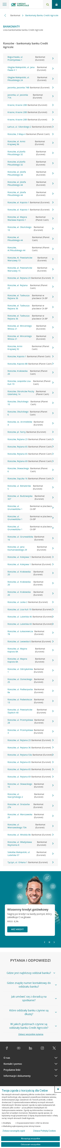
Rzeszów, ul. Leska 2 (31, 602)
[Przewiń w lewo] (5, 15)
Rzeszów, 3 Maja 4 (31, 134)
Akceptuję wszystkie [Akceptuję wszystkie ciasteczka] (30, 1138)
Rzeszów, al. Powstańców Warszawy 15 (31, 269)
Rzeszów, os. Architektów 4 (31, 423)
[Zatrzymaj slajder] (49, 942)
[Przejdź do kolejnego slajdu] (54, 942)
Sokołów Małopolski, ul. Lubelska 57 (31, 853)
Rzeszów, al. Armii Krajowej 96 (31, 143)
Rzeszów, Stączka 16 (31, 478)
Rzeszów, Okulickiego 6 (31, 413)
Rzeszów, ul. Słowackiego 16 (31, 785)
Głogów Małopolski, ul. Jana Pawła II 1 (31, 69)
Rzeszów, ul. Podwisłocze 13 (31, 701)
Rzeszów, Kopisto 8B (31, 363)
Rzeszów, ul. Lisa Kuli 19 (31, 609)
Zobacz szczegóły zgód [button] (14, 1131)
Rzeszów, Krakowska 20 (31, 372)
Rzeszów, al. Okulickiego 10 (31, 228)
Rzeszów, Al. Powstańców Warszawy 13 (31, 259)
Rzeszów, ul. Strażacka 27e (31, 806)
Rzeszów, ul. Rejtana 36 (31, 747)
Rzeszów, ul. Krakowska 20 (31, 573)
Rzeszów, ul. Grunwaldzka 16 (31, 538)
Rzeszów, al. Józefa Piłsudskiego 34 (31, 173)
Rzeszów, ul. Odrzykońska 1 (31, 670)
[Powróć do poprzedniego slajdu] (44, 942)
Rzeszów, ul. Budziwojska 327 (31, 497)
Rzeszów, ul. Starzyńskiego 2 (31, 795)
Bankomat (15, 15)
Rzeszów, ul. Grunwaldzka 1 (31, 507)
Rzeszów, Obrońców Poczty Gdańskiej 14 (31, 393)
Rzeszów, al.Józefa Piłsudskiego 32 (31, 153)
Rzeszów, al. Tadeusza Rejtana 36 (31, 297)
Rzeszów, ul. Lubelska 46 (31, 616)
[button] (58, 1089)
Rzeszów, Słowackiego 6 (31, 470)
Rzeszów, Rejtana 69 (31, 461)
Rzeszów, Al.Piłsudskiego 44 (31, 249)
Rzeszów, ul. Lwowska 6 (31, 641)
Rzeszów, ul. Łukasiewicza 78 (31, 633)
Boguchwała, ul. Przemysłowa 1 (31, 58)
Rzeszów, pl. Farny (31, 432)
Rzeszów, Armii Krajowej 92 (31, 348)
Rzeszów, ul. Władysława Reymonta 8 (31, 843)
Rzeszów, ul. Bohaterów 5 (31, 487)
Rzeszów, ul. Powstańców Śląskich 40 (31, 711)
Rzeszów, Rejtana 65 (31, 446)
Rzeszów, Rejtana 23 (31, 439)
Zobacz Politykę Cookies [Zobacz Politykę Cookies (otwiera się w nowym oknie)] (44, 1131)
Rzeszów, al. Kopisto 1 (31, 202)
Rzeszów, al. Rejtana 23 (31, 278)
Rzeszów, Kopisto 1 (31, 356)
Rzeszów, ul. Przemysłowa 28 (31, 721)
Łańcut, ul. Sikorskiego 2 (31, 126)
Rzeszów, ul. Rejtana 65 (31, 762)
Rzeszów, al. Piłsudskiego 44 (31, 239)
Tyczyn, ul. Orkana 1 (31, 862)
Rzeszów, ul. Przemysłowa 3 (31, 731)
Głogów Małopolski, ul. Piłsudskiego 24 (31, 79)
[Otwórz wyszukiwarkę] (47, 4)
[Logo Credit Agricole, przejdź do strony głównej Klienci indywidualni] (20, 5)
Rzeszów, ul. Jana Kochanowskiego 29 (31, 548)
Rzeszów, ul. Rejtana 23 (31, 740)
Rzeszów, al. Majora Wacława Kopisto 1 (31, 218)
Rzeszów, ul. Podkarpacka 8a (31, 691)
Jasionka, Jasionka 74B (31, 87)
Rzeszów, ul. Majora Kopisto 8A (31, 650)
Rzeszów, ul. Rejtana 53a (31, 754)
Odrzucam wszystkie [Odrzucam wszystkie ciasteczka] (30, 1144)
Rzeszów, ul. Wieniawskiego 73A (31, 826)
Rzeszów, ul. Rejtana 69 (31, 776)
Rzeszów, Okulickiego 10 (31, 403)
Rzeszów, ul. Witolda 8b (31, 834)
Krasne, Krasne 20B (31, 105)
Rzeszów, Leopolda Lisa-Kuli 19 (31, 382)
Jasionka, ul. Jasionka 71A (31, 96)
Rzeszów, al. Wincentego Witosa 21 (31, 327)
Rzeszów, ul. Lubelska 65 (31, 624)
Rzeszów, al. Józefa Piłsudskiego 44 (31, 183)
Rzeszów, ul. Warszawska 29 (31, 816)
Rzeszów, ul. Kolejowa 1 (31, 557)
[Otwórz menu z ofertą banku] (4, 4)
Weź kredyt (17, 929)
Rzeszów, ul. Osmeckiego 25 (31, 681)
